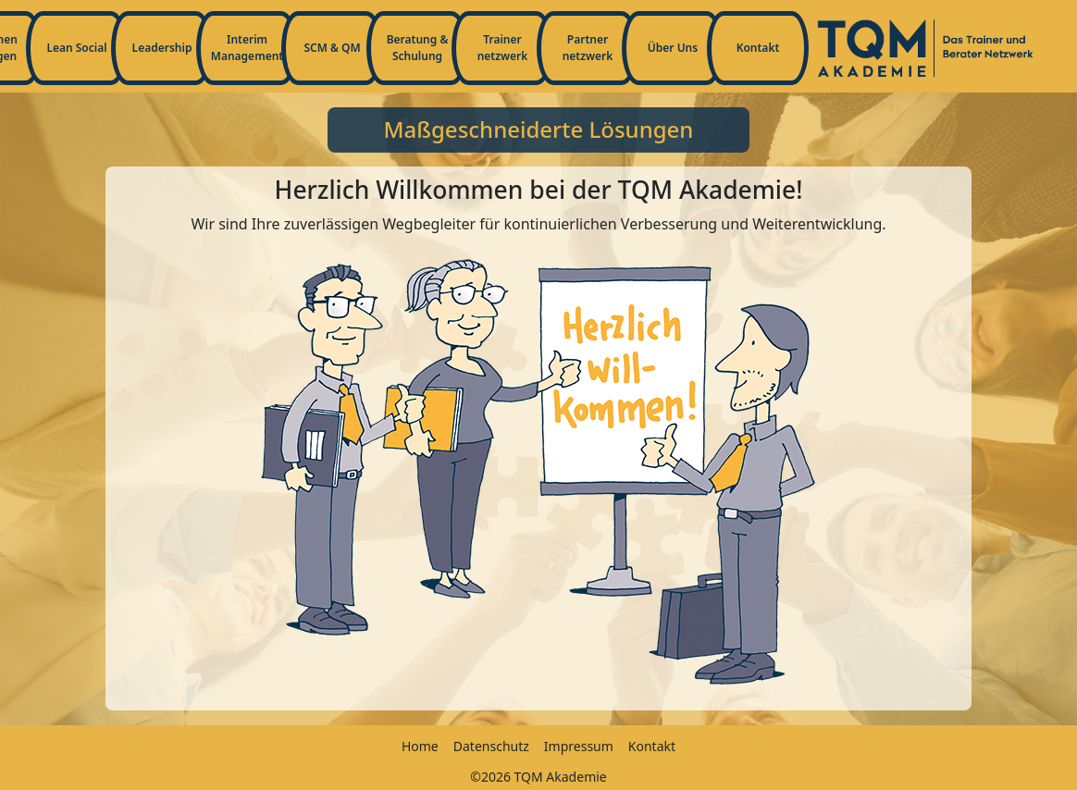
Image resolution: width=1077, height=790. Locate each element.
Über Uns (673, 48)
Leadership (162, 48)
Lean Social (76, 48)
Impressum (578, 746)
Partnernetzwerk (588, 47)
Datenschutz (491, 746)
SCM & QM (331, 48)
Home (420, 746)
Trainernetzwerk (502, 47)
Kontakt (758, 48)
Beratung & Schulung (418, 47)
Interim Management (247, 47)
